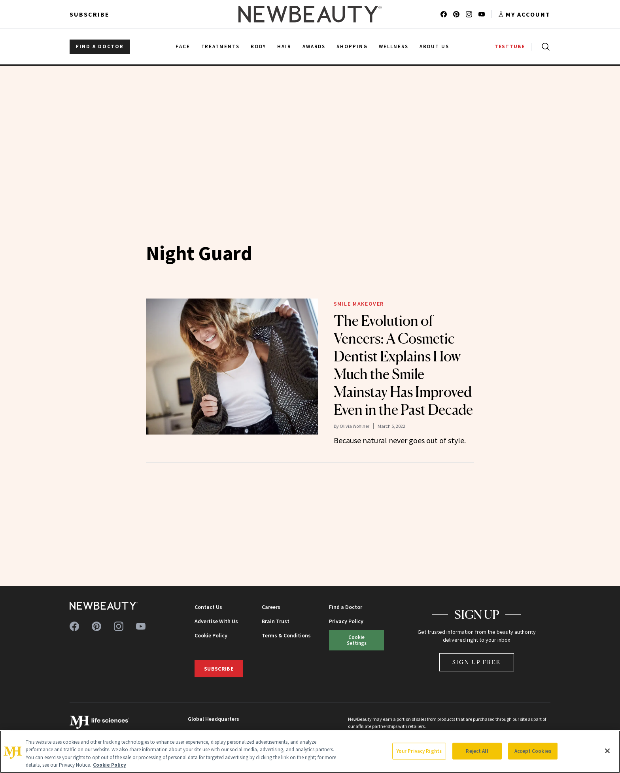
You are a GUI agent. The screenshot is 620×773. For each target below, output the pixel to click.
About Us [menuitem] (435, 46)
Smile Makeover (359, 303)
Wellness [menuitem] (393, 46)
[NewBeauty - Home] (310, 14)
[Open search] (544, 47)
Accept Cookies (532, 751)
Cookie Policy (211, 635)
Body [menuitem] (258, 46)
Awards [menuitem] (314, 46)
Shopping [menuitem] (352, 46)
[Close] (607, 751)
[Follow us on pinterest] (456, 14)
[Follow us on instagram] (469, 14)
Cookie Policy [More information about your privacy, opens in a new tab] (109, 765)
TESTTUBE (510, 46)
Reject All (477, 751)
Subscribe (90, 14)
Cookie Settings (357, 640)
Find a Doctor (345, 606)
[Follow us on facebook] (443, 14)
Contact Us (208, 606)
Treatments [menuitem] (220, 46)
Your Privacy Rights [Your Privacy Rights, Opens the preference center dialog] (419, 751)
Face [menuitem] (183, 46)
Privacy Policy (346, 621)
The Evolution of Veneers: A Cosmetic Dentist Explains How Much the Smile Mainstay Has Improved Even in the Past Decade (403, 365)
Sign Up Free (476, 662)
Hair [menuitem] (284, 46)
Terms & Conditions (286, 635)
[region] (310, 751)
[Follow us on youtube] (481, 14)
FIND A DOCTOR (100, 46)
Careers (271, 606)
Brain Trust (275, 621)
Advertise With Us (216, 621)
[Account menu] (524, 14)
